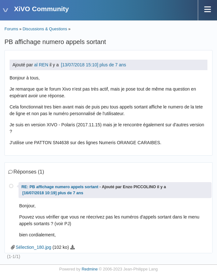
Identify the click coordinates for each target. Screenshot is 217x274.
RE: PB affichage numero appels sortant (59, 187)
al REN (41, 64)
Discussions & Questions (45, 29)
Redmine (89, 269)
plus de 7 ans (112, 64)
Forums (11, 29)
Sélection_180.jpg (33, 247)
